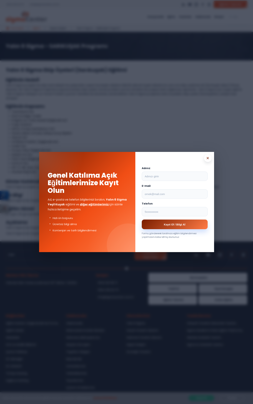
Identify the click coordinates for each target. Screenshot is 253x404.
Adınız (146, 168)
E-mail (146, 186)
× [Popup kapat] (207, 158)
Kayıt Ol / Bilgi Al (174, 224)
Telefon (147, 203)
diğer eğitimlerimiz (94, 204)
